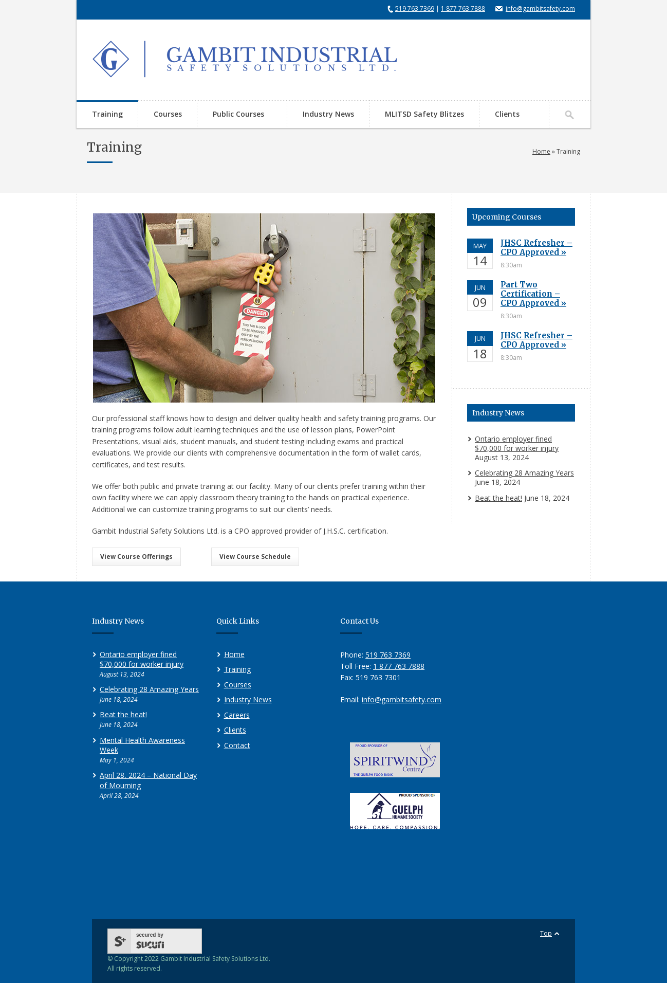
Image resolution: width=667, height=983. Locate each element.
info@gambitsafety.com (540, 8)
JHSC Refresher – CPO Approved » (536, 247)
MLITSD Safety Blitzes (424, 114)
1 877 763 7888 (463, 8)
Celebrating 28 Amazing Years (524, 473)
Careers (237, 715)
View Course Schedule (255, 556)
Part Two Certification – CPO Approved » (533, 294)
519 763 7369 (414, 8)
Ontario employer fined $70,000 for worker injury (517, 443)
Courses (168, 114)
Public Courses (236, 115)
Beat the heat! (498, 498)
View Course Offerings (136, 556)
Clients (507, 114)
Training (107, 114)
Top (546, 933)
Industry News (328, 114)
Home (541, 151)
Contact (237, 745)
